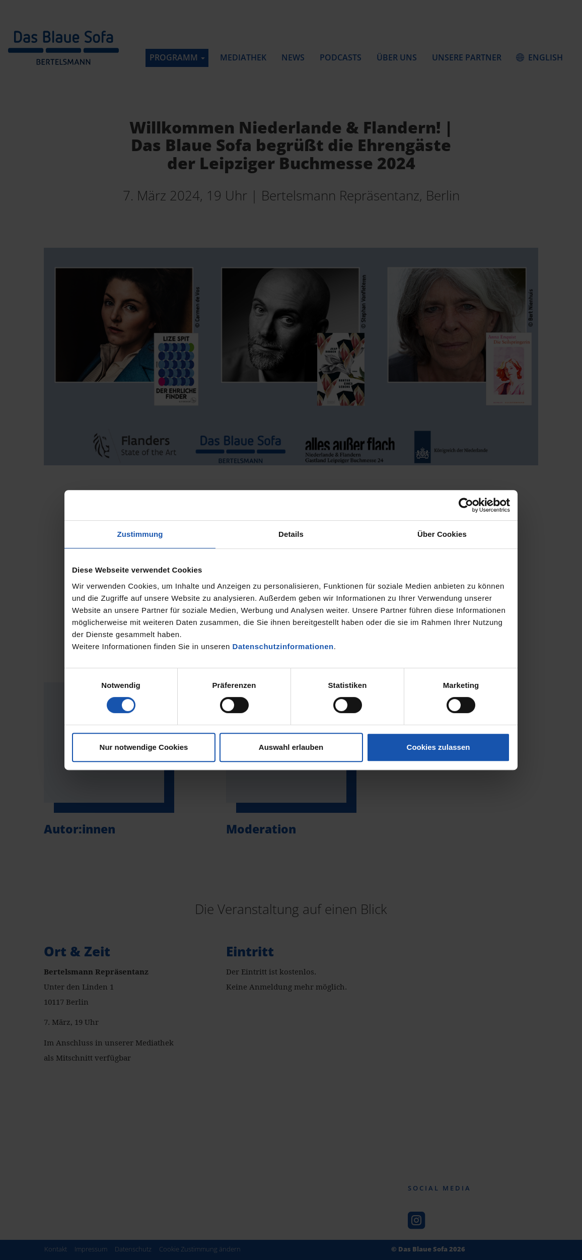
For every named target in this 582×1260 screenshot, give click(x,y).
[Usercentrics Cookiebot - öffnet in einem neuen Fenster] (466, 505)
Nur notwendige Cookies (144, 747)
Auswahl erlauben (291, 747)
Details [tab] (291, 534)
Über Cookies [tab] (442, 534)
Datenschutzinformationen (283, 646)
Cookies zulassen (438, 747)
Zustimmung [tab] (140, 534)
